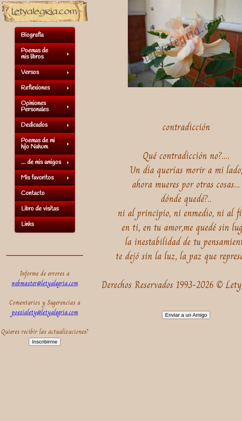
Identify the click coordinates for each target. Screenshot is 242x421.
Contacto (33, 193)
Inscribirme (44, 342)
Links (27, 224)
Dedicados (34, 125)
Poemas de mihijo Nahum (38, 143)
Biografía (32, 35)
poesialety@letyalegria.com (45, 312)
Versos (30, 72)
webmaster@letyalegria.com (45, 283)
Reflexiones (35, 88)
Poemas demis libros (34, 54)
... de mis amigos (41, 162)
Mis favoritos (37, 178)
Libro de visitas (40, 209)
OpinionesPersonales (35, 106)
